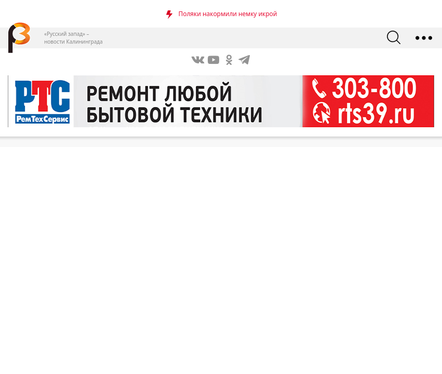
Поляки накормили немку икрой (228, 13)
